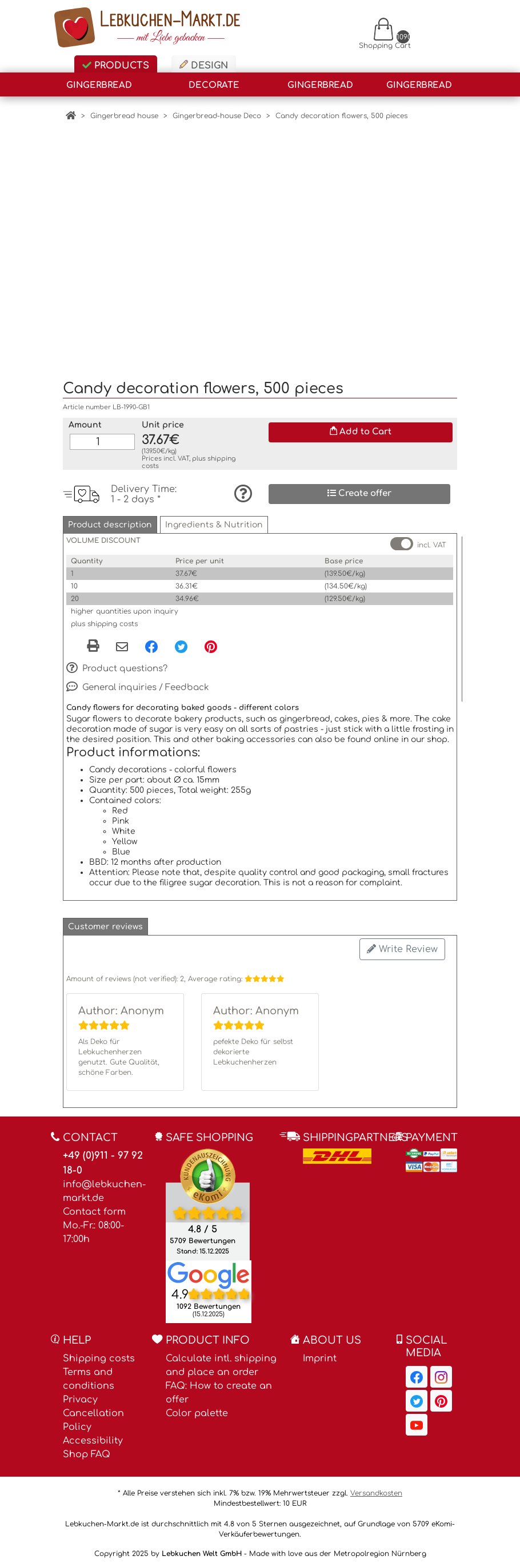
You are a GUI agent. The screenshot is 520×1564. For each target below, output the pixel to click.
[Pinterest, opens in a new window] (211, 640)
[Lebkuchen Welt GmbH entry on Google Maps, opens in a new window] (208, 1269)
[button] (110, 518)
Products (115, 66)
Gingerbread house (419, 88)
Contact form (94, 1205)
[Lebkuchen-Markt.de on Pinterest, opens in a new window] (441, 1394)
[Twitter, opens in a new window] (181, 640)
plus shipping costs (104, 618)
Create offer (359, 487)
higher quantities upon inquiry (124, 605)
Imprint (320, 1352)
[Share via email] (122, 641)
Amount (85, 418)
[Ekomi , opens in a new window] (208, 1198)
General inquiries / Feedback (137, 681)
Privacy (80, 1393)
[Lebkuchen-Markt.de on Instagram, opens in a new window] (441, 1370)
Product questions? (116, 662)
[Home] (71, 116)
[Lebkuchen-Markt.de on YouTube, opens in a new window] (416, 1418)
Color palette (197, 1407)
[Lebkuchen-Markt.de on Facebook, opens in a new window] (416, 1370)
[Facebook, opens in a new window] (151, 640)
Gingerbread (320, 85)
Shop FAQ (86, 1448)
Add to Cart (360, 425)
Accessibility (93, 1434)
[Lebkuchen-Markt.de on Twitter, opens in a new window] (416, 1394)
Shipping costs (99, 1352)
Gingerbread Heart (99, 88)
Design (203, 65)
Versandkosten (376, 1487)
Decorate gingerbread (214, 88)
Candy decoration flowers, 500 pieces (341, 116)
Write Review (402, 943)
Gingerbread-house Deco (217, 116)
